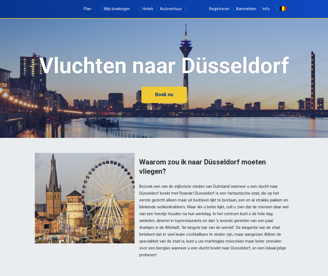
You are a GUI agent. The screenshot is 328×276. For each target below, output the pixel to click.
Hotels (147, 9)
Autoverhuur (171, 9)
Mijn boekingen (120, 9)
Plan (90, 9)
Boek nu (164, 94)
